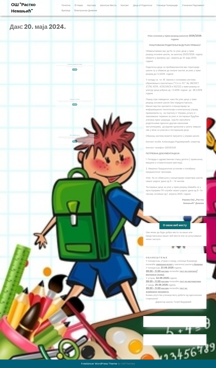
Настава (91, 5)
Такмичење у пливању (74, 102)
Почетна (66, 5)
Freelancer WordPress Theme (99, 363)
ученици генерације (167, 5)
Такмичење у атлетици (75, 172)
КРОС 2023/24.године (74, 138)
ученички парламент (193, 5)
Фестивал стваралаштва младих (74, 67)
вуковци (66, 10)
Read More (74, 71)
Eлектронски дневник (86, 10)
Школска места (108, 5)
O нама (79, 5)
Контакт (125, 5)
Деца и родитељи (142, 5)
